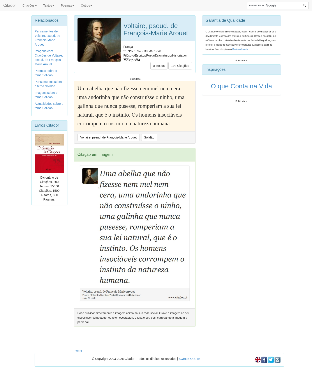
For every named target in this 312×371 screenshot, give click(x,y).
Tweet (78, 351)
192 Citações (180, 65)
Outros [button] (86, 5)
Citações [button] (30, 5)
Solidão (149, 137)
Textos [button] (48, 5)
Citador (9, 5)
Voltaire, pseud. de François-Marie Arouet (108, 137)
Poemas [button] (67, 5)
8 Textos (159, 65)
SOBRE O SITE (189, 358)
